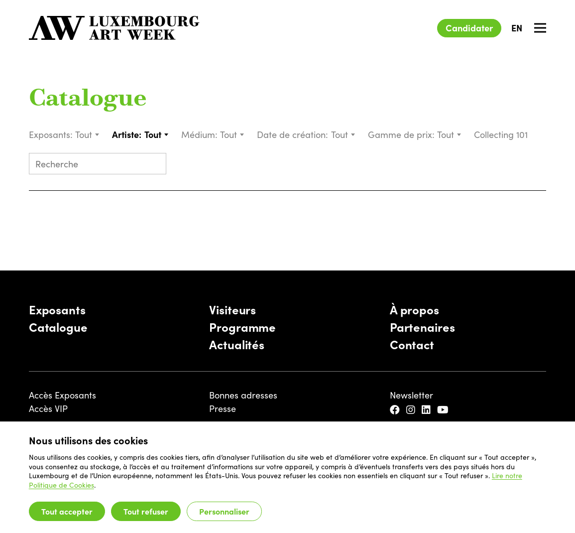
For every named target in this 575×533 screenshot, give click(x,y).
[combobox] (87, 134)
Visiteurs (232, 309)
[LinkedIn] (427, 409)
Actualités (236, 344)
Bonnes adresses (243, 395)
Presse (222, 408)
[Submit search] (154, 164)
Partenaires (422, 326)
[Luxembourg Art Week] (114, 28)
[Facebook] (396, 409)
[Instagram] (412, 409)
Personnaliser (224, 511)
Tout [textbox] (83, 134)
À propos (414, 309)
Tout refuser (145, 511)
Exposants (57, 309)
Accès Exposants (62, 395)
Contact (412, 344)
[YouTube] (444, 409)
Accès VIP (48, 408)
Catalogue (88, 100)
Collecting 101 (502, 134)
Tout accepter (67, 511)
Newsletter (411, 395)
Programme (242, 326)
